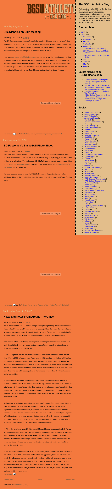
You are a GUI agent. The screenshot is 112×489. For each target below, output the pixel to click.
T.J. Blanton (88, 219)
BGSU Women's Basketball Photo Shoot (28, 145)
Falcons (32, 134)
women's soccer (90, 232)
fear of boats (89, 160)
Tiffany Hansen (90, 225)
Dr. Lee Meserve (90, 146)
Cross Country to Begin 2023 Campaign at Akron (95, 100)
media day (88, 185)
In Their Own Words (92, 167)
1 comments (8, 474)
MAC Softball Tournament (94, 181)
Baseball (87, 120)
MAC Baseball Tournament (94, 179)
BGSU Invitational (91, 127)
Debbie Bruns (89, 145)
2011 (83, 32)
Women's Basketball (62, 305)
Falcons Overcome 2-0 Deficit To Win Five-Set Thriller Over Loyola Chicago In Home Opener (97, 87)
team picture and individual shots (16, 164)
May (85, 64)
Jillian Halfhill (89, 173)
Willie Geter (88, 229)
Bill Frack (87, 129)
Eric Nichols (25, 134)
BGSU (86, 124)
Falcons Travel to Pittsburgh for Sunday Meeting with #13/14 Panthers (96, 81)
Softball (87, 213)
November (87, 39)
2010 (83, 34)
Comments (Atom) (21, 484)
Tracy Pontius (50, 305)
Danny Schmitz (90, 141)
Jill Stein (87, 171)
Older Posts (70, 480)
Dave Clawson (89, 143)
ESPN (86, 152)
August (86, 46)
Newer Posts (8, 480)
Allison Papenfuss (91, 112)
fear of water (89, 162)
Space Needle (89, 215)
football (87, 166)
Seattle (87, 209)
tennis (86, 223)
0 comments (8, 134)
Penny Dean (89, 202)
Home (40, 480)
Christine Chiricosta (91, 135)
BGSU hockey (89, 126)
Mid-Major (88, 192)
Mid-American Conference (94, 190)
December (87, 37)
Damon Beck (89, 139)
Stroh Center (89, 217)
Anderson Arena (26, 305)
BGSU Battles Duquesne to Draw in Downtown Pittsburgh (97, 96)
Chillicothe (88, 133)
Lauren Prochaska (39, 305)
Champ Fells (89, 131)
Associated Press (91, 118)
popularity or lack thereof (53, 134)
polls (86, 204)
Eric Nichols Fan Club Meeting (22, 32)
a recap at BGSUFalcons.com (24, 57)
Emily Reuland (89, 148)
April (85, 66)
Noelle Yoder (89, 196)
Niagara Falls (89, 194)
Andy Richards (90, 116)
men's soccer (40, 134)
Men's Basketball (90, 187)
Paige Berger (89, 200)
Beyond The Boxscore (92, 122)
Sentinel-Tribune (90, 211)
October (86, 41)
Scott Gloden (89, 208)
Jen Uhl (87, 169)
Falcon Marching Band (93, 154)
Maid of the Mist (90, 183)
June (85, 62)
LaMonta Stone (90, 175)
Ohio (86, 198)
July (85, 59)
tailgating (87, 221)
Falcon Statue (89, 156)
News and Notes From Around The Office (29, 316)
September (87, 44)
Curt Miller (88, 137)
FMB (86, 164)
